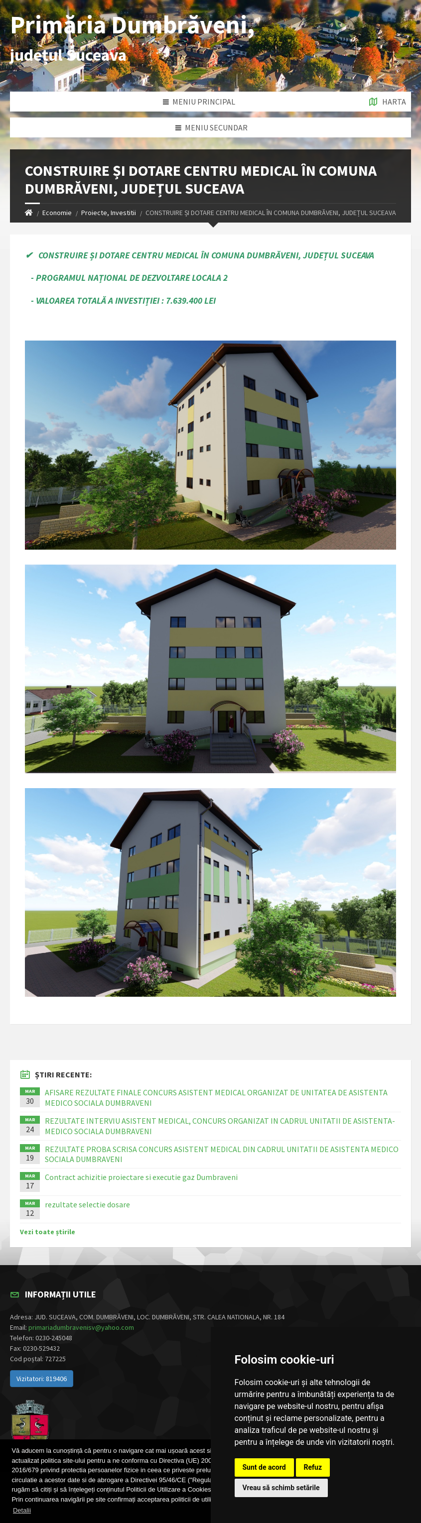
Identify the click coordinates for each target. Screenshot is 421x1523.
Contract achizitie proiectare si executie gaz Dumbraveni (141, 1177)
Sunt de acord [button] (264, 1467)
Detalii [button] (22, 1510)
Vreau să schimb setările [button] (281, 1488)
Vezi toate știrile (47, 1231)
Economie (57, 212)
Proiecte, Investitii (108, 212)
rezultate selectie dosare (87, 1204)
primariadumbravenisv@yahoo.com (81, 1327)
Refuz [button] (313, 1467)
